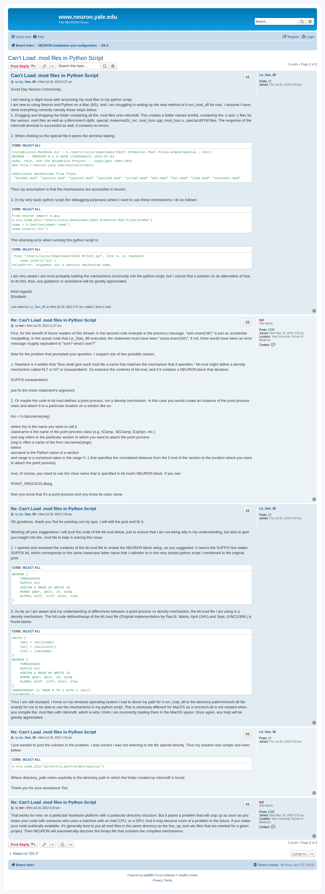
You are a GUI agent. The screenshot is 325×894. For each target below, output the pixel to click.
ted (261, 320)
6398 (271, 329)
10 (269, 81)
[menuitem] (38, 36)
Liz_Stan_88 (267, 75)
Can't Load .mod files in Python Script (55, 58)
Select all (31, 145)
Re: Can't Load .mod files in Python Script (53, 320)
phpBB (147, 875)
